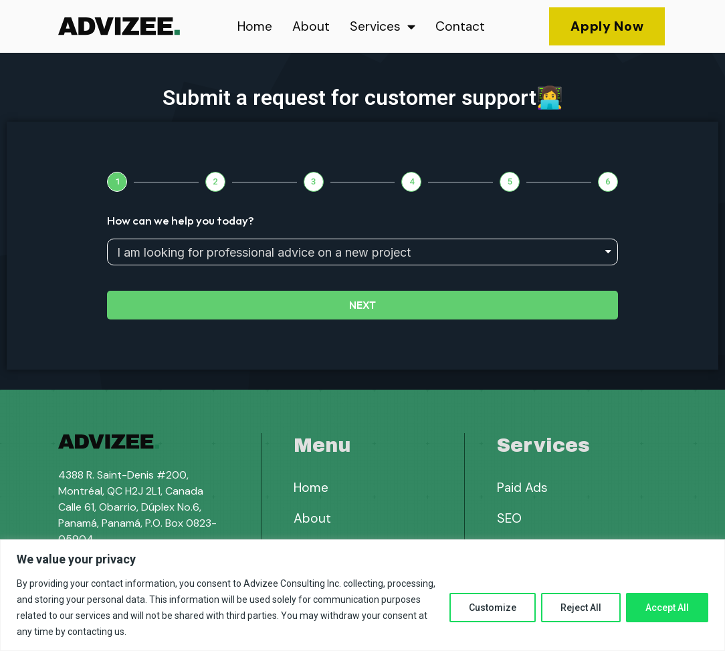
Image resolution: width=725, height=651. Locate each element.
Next (362, 305)
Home (254, 26)
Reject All (580, 607)
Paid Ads (522, 487)
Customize (492, 607)
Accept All (667, 607)
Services (382, 26)
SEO (509, 518)
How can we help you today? (180, 220)
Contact (460, 26)
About (311, 26)
